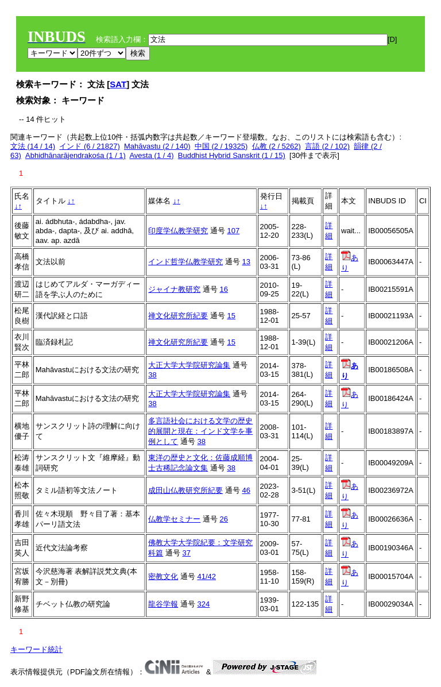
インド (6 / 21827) (89, 146)
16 (224, 289)
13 (246, 261)
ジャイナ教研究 (174, 289)
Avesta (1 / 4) (151, 155)
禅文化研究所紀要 (178, 315)
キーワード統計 (36, 649)
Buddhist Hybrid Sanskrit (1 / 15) (231, 155)
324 (204, 604)
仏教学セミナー (174, 519)
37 (187, 553)
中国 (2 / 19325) (221, 146)
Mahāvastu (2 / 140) (157, 146)
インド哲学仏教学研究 (185, 261)
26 (224, 519)
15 (231, 315)
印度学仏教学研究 (178, 230)
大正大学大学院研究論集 (189, 365)
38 (152, 374)
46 (246, 490)
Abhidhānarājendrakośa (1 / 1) (75, 155)
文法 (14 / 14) (32, 146)
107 (233, 230)
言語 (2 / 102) (327, 146)
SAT (118, 84)
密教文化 (163, 576)
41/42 (207, 576)
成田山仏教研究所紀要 (185, 490)
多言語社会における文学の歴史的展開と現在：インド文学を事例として (200, 431)
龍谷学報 (163, 604)
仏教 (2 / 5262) (276, 146)
